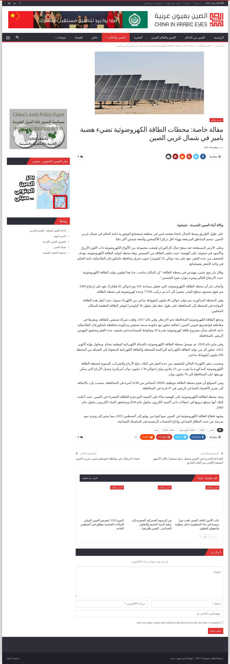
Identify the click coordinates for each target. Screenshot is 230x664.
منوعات (61, 37)
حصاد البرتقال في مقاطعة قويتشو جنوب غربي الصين (108, 458)
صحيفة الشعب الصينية (54, 252)
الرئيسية (219, 37)
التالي (204, 536)
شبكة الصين (60, 247)
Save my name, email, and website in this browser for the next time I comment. (178, 622)
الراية (9, 658)
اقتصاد (79, 37)
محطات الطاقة (169, 430)
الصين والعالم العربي (163, 37)
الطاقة (202, 430)
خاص (94, 37)
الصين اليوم (60, 236)
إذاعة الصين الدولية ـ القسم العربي (48, 230)
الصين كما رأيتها (174, 3)
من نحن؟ (197, 3)
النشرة (138, 37)
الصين (211, 430)
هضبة (156, 430)
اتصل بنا (186, 3)
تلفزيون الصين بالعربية (54, 241)
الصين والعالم (117, 37)
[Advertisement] (149, 189)
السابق (214, 536)
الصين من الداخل (195, 37)
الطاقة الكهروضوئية (187, 430)
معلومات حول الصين (153, 3)
